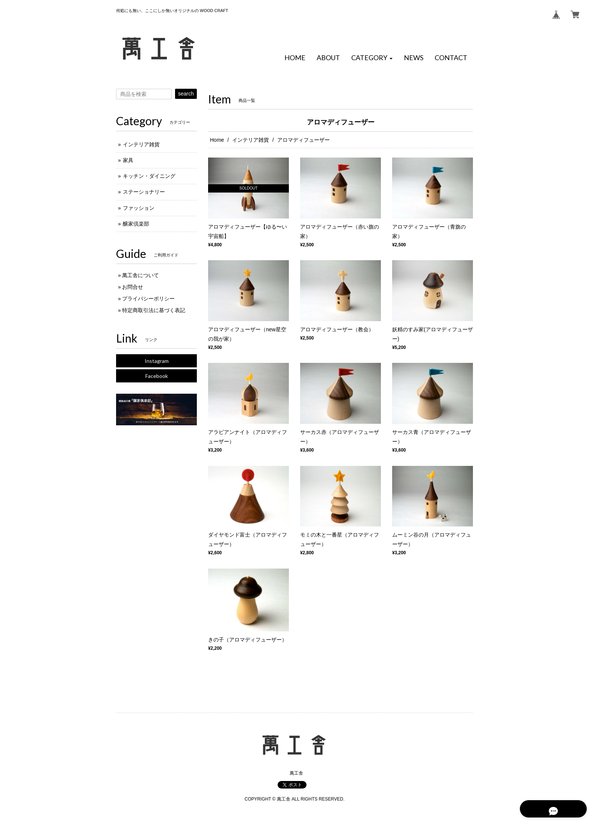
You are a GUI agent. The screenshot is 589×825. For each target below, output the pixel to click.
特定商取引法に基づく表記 (153, 310)
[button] (372, 58)
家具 (128, 160)
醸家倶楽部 (136, 224)
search (186, 94)
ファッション (138, 208)
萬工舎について (140, 275)
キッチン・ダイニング (149, 176)
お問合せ (132, 287)
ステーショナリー (144, 192)
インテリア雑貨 (250, 140)
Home (217, 140)
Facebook (156, 376)
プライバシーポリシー (148, 299)
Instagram (157, 361)
